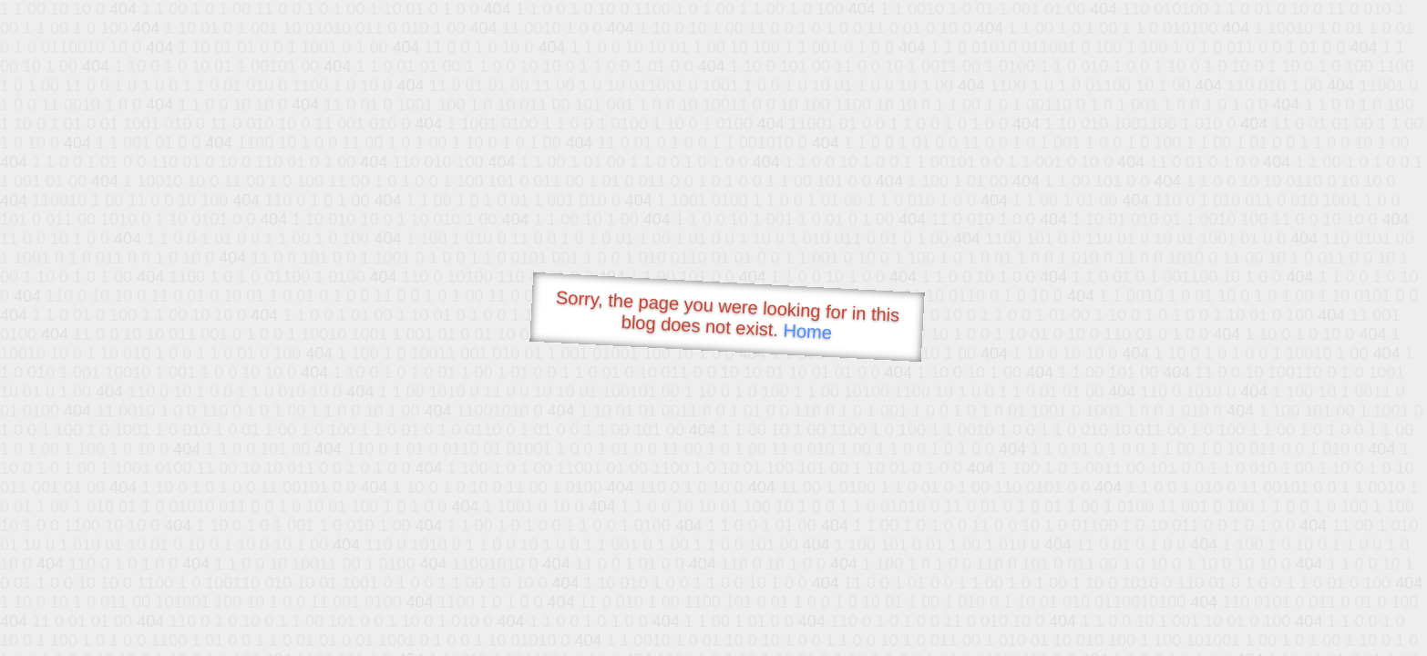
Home (807, 331)
